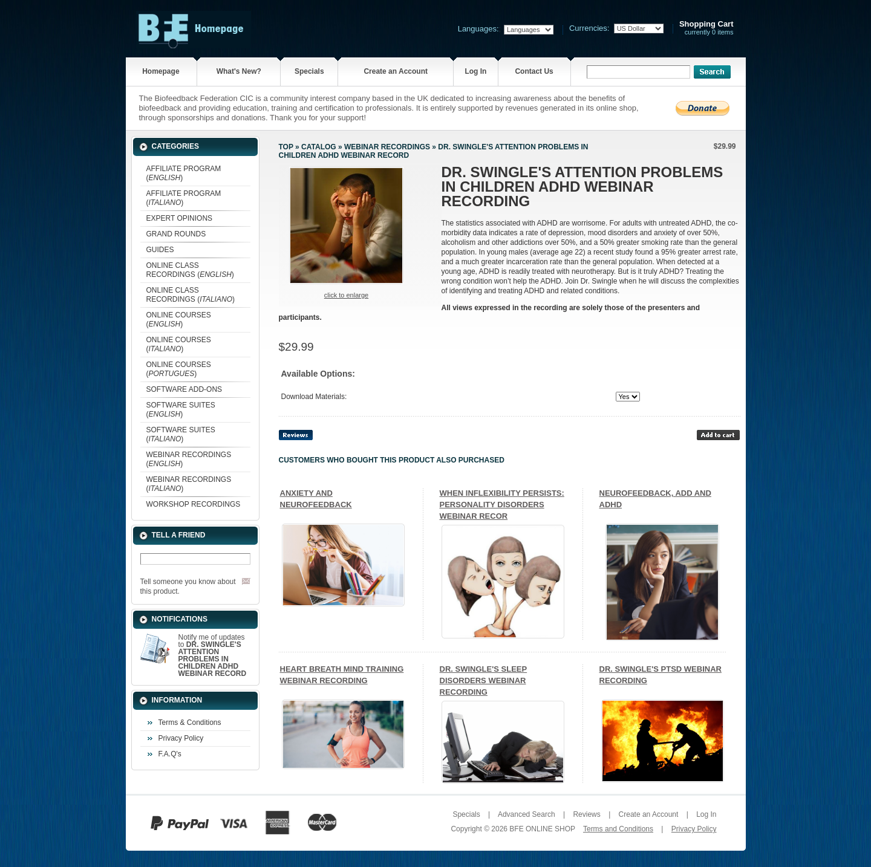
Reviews (586, 814)
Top (286, 147)
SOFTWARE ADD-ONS (184, 389)
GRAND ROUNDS (176, 234)
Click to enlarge (346, 295)
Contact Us (534, 71)
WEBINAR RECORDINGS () (189, 459)
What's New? (239, 71)
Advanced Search (526, 814)
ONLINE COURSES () (178, 319)
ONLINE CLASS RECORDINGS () (190, 270)
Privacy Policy (181, 738)
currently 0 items (706, 28)
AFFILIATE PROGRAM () (183, 173)
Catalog (318, 147)
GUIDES (160, 249)
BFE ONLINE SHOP (542, 829)
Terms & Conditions (189, 722)
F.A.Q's (169, 754)
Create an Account (396, 71)
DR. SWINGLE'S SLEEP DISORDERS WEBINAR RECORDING (483, 680)
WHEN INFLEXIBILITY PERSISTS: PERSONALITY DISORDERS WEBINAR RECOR (502, 505)
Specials (309, 71)
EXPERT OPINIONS (179, 218)
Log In (475, 71)
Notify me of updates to (212, 655)
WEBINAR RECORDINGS (387, 147)
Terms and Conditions (618, 829)
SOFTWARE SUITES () (180, 409)
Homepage (160, 71)
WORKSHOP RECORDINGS (193, 504)
